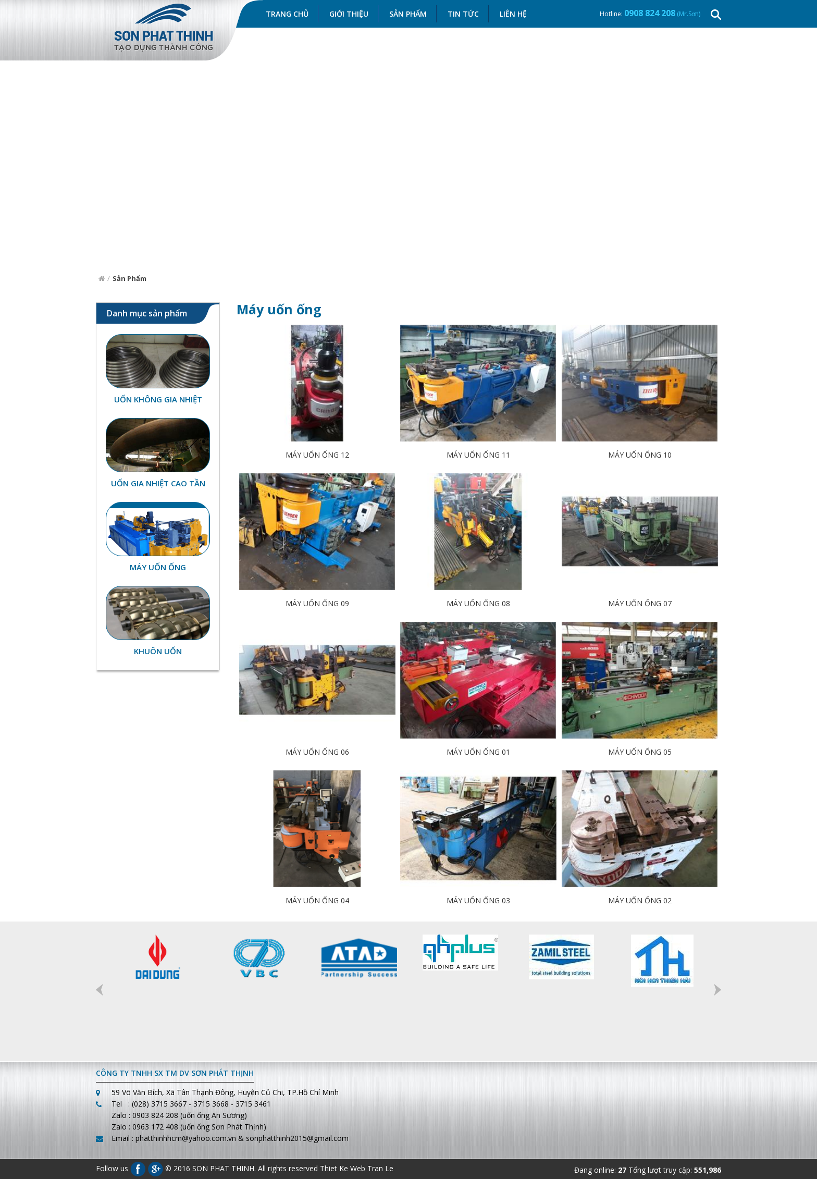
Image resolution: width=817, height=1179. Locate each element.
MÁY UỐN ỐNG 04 (317, 901)
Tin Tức (463, 14)
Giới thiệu (348, 14)
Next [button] (717, 990)
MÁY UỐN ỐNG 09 (317, 604)
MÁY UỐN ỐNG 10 (640, 456)
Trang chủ (287, 14)
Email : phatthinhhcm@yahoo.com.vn (174, 1138)
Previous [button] (99, 990)
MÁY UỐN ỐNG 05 (640, 753)
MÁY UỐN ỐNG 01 (478, 753)
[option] (156, 957)
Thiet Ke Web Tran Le (356, 1168)
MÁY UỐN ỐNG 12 (317, 456)
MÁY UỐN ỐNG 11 (478, 456)
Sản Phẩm (408, 14)
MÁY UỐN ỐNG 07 (640, 604)
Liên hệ (513, 14)
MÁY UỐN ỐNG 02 (640, 901)
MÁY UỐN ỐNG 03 (478, 901)
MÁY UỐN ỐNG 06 (317, 753)
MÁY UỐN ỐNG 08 (478, 604)
